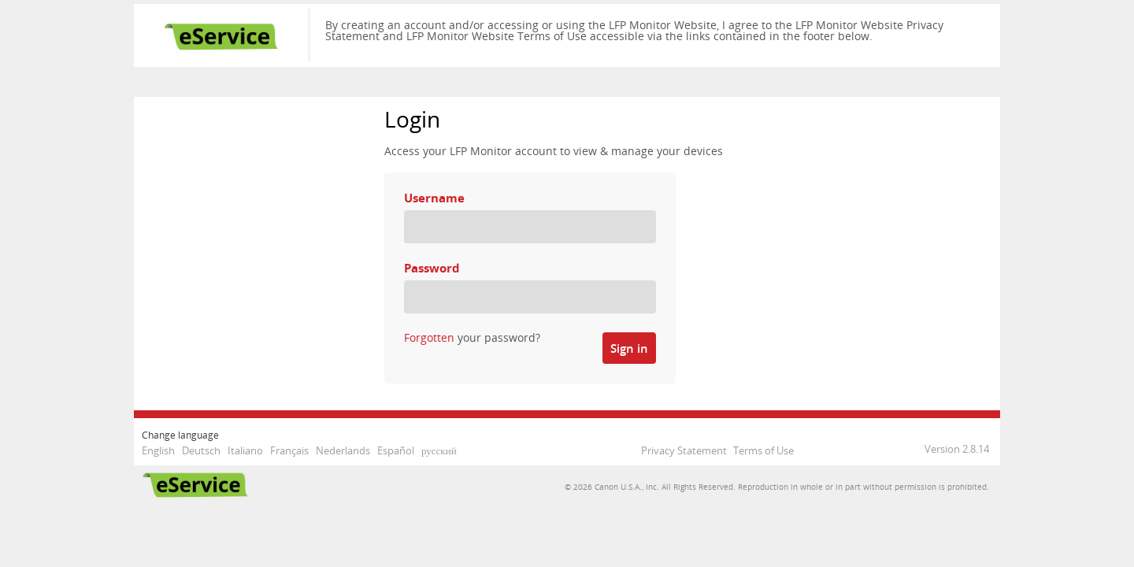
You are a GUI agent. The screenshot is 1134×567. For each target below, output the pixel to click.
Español (395, 450)
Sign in (629, 348)
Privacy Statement (684, 450)
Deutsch (201, 450)
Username (434, 198)
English (158, 450)
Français (289, 450)
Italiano (245, 450)
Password (432, 268)
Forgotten (429, 337)
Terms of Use (763, 450)
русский (439, 450)
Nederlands (343, 450)
